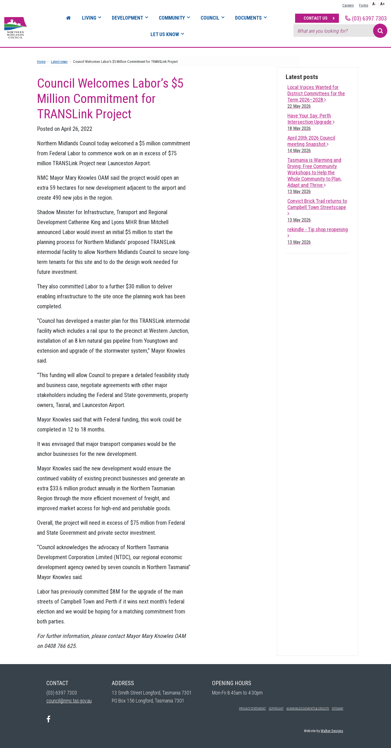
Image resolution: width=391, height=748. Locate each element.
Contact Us (316, 18)
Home (41, 61)
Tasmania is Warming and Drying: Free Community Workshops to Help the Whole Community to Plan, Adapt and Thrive (314, 175)
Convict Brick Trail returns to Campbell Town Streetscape (317, 210)
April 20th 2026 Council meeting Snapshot (311, 144)
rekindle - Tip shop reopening (317, 235)
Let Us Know (165, 34)
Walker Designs (332, 731)
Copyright (276, 708)
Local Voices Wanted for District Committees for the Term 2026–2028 (316, 96)
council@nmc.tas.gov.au (69, 701)
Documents (248, 18)
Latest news (59, 61)
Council (210, 18)
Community (172, 18)
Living (89, 18)
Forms (363, 5)
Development (127, 18)
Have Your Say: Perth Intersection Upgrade (311, 122)
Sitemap (337, 708)
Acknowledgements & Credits (307, 708)
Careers (348, 5)
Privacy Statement (252, 708)
